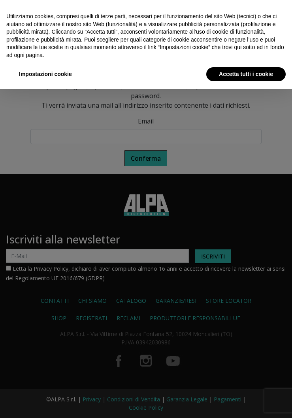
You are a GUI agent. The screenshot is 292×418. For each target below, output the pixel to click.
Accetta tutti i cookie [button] (246, 74)
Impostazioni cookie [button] (45, 74)
